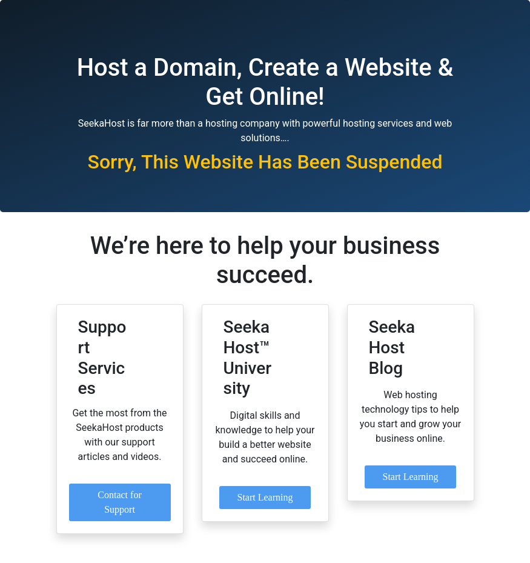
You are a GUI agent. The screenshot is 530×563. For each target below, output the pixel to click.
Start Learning (265, 497)
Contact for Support (119, 502)
